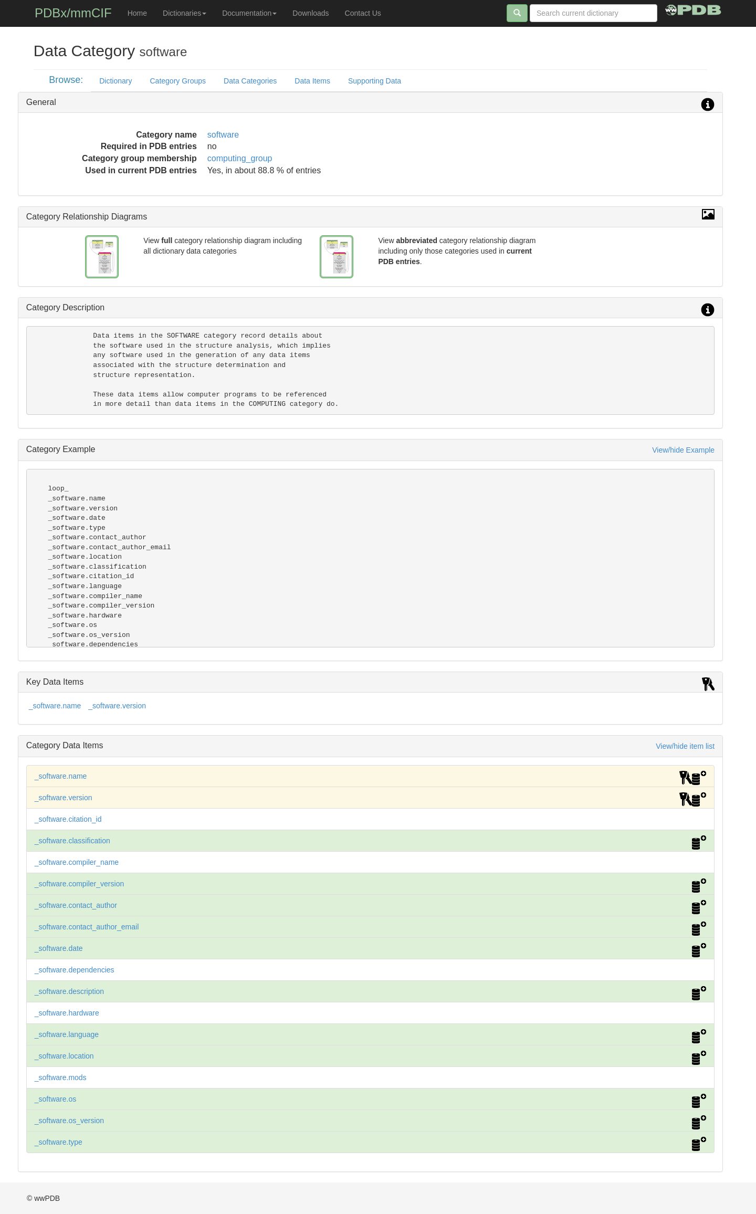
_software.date (59, 948)
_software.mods (61, 1077)
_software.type (58, 1142)
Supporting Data (374, 81)
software (223, 134)
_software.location (64, 1056)
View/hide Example (683, 450)
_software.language (67, 1034)
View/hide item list (685, 746)
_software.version (117, 706)
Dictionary (115, 81)
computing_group (239, 158)
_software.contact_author (76, 905)
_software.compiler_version (79, 884)
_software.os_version (69, 1120)
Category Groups (178, 81)
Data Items (312, 81)
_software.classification (72, 840)
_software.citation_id (68, 819)
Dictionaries (184, 13)
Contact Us (363, 13)
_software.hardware (67, 1013)
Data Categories (250, 81)
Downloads (310, 13)
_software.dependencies (74, 970)
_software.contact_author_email (87, 927)
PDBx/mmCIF (73, 13)
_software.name (55, 706)
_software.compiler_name (77, 862)
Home (137, 13)
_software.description (69, 991)
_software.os (55, 1099)
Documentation (249, 13)
